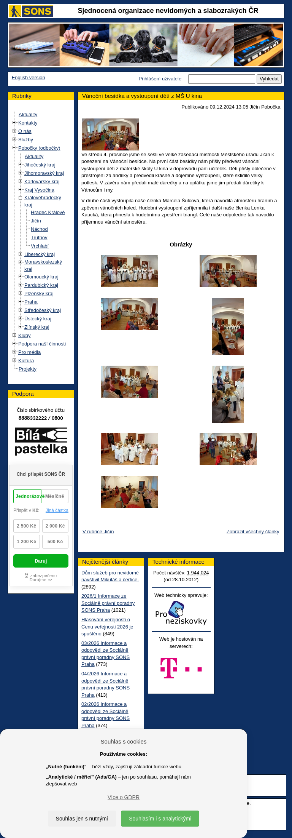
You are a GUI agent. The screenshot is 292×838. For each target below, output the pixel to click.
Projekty (27, 369)
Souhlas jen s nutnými (82, 819)
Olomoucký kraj (41, 277)
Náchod (39, 229)
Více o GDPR (124, 797)
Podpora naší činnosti (42, 344)
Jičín (36, 221)
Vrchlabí (40, 246)
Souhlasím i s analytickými (160, 819)
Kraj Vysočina (39, 190)
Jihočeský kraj (40, 165)
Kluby (24, 335)
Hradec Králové (48, 212)
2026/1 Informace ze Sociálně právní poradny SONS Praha (108, 603)
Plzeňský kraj (39, 293)
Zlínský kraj (36, 327)
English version (28, 77)
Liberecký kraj (39, 254)
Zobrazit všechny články (253, 531)
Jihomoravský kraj (44, 173)
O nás (25, 131)
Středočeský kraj (42, 310)
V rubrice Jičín (98, 531)
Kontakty (28, 123)
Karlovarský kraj (41, 181)
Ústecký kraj (37, 318)
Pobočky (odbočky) (39, 148)
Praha (31, 302)
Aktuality (28, 114)
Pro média (29, 352)
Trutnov (39, 237)
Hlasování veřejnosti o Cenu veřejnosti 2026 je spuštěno (107, 626)
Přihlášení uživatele (159, 79)
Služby (25, 139)
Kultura (26, 360)
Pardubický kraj (41, 285)
